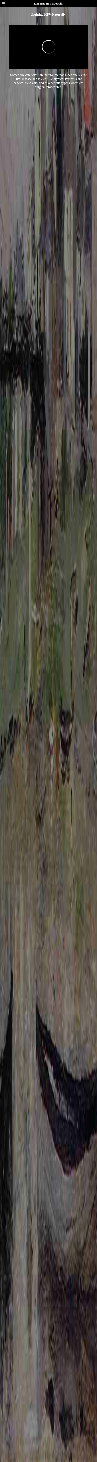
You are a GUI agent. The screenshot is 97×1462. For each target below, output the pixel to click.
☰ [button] (4, 3)
